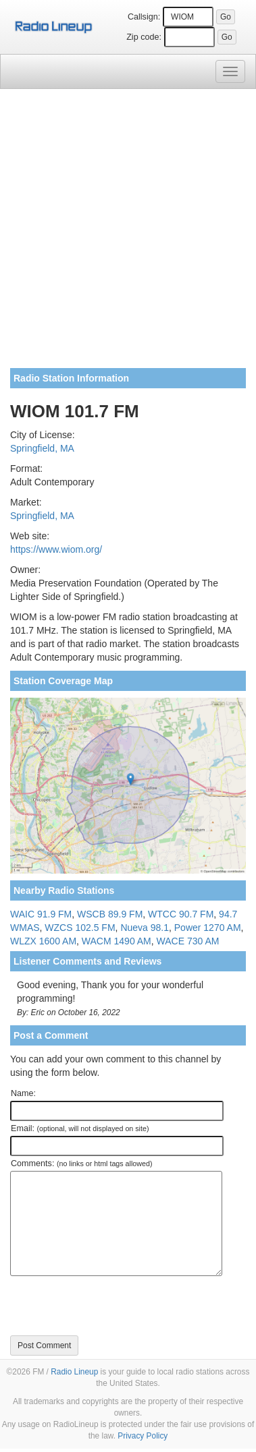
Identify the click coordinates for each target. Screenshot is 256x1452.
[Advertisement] (128, 233)
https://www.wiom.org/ (56, 549)
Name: (23, 1093)
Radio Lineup (74, 1372)
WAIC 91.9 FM (41, 914)
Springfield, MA (42, 448)
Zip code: (143, 37)
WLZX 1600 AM (43, 941)
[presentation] (112, 1305)
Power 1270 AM (207, 927)
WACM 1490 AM (116, 941)
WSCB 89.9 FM (110, 914)
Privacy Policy (143, 1436)
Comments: (81, 1163)
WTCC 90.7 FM (180, 914)
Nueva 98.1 (144, 927)
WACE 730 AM (188, 941)
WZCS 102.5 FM (80, 927)
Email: (80, 1128)
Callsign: (144, 17)
